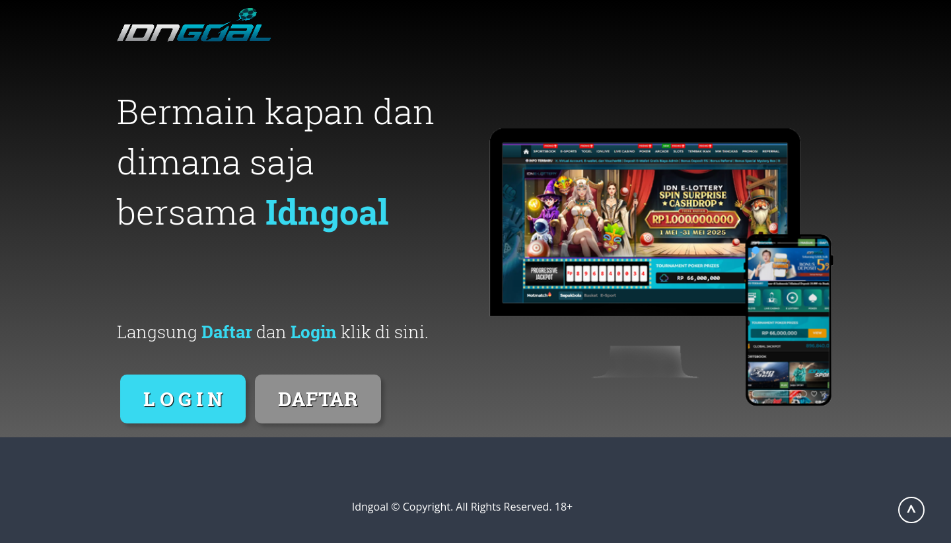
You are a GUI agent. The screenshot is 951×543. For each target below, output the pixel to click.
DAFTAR (318, 399)
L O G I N (183, 399)
